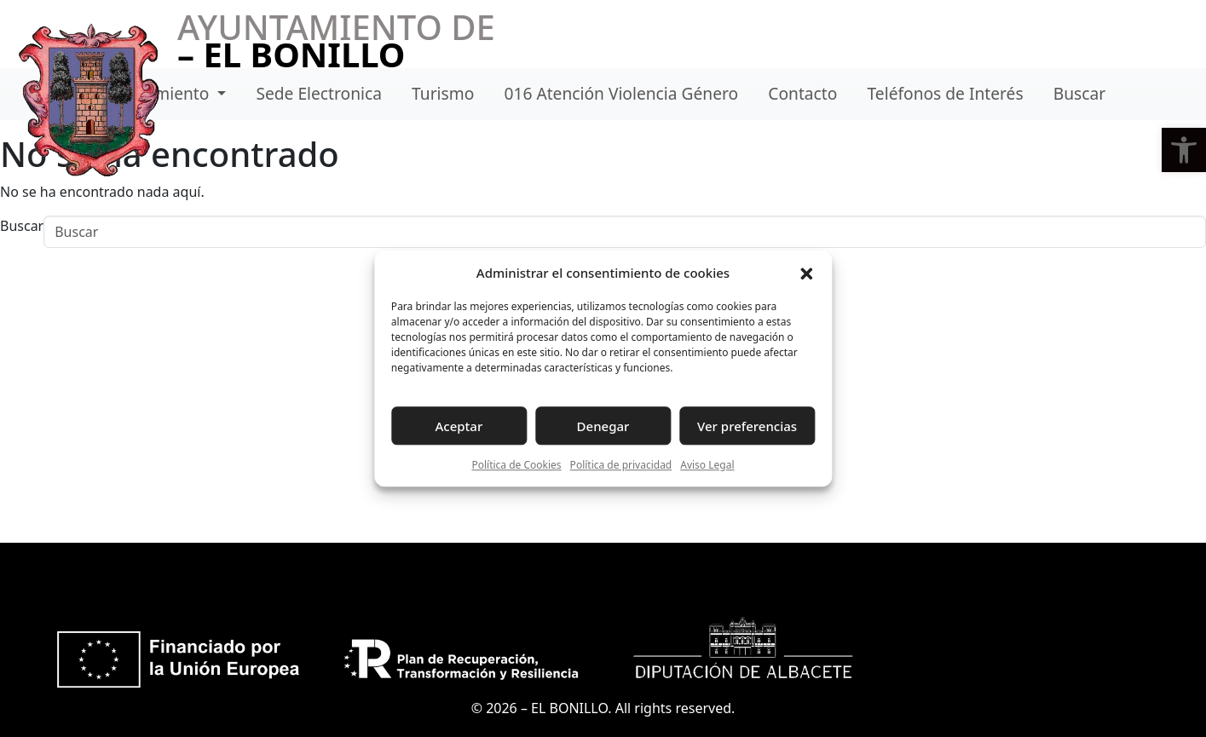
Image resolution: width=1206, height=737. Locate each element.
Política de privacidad (621, 465)
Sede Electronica (318, 93)
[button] (1184, 150)
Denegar (603, 426)
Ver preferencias (747, 426)
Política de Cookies (516, 465)
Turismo (443, 93)
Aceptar (459, 426)
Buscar (1079, 93)
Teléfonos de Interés (946, 93)
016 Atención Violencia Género (621, 93)
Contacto (802, 93)
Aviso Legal (707, 465)
